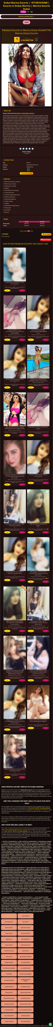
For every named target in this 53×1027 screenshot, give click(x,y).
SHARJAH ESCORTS (9, 962)
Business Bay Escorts (25, 945)
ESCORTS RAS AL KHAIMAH (9, 968)
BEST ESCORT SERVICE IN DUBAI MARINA (16, 831)
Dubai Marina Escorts (28, 113)
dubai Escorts (9, 939)
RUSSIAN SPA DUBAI (9, 1004)
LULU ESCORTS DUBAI (25, 968)
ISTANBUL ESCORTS (9, 1021)
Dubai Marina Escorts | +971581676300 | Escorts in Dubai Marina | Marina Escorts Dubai (26, 5)
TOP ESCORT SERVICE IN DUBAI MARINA (39, 808)
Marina (19, 113)
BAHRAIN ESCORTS (25, 1015)
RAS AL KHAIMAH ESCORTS (25, 1010)
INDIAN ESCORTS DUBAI (9, 998)
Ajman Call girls (25, 916)
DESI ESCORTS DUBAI (25, 998)
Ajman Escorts (25, 950)
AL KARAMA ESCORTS (25, 986)
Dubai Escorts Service (25, 927)
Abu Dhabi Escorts (25, 939)
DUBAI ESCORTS (9, 992)
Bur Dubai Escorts (9, 921)
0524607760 (26, 40)
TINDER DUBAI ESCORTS (25, 992)
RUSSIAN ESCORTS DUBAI (25, 1004)
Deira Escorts (26, 921)
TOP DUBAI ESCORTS (25, 1021)
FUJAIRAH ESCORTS (9, 986)
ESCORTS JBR (9, 974)
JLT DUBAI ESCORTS (25, 962)
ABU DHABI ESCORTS (9, 1015)
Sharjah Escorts (9, 916)
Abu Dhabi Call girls (25, 933)
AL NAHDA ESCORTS (9, 1010)
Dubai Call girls (9, 933)
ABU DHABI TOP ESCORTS (25, 956)
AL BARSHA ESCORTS (9, 980)
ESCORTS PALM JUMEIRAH (25, 974)
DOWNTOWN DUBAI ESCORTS (25, 980)
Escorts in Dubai (9, 927)
